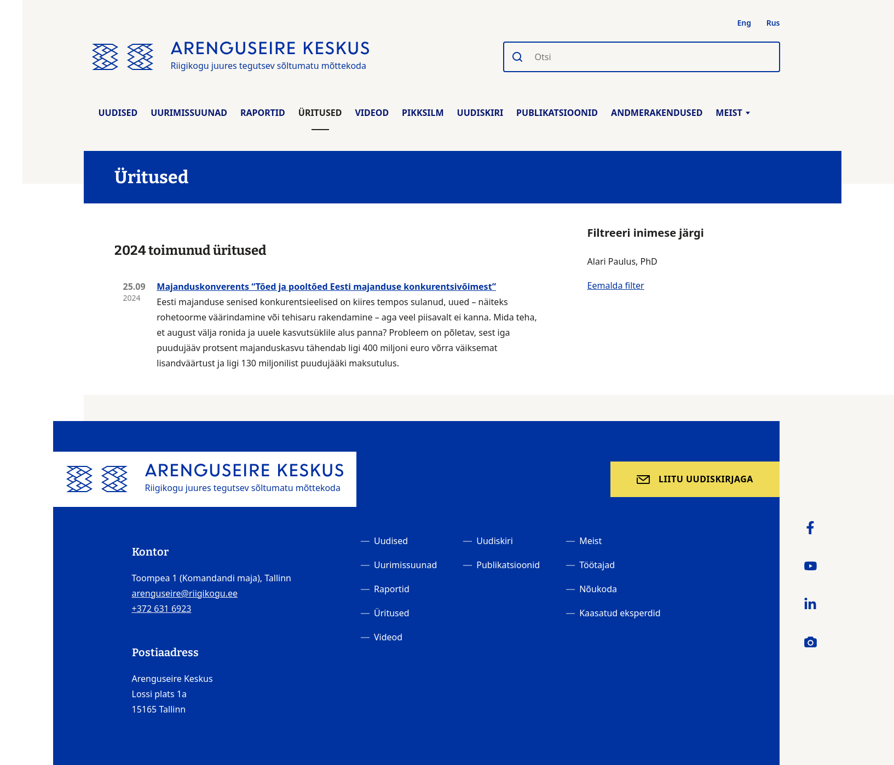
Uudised (118, 113)
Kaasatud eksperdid (619, 613)
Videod (372, 113)
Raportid (262, 113)
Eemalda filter (615, 285)
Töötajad (597, 565)
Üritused (320, 113)
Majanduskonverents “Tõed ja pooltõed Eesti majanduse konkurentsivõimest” (326, 287)
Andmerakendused (656, 113)
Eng (744, 22)
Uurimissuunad (189, 113)
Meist (732, 113)
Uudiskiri (480, 113)
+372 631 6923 (162, 609)
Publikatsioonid (557, 113)
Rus (773, 22)
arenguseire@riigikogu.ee (185, 593)
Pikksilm (422, 113)
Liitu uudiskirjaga (706, 479)
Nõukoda (598, 589)
